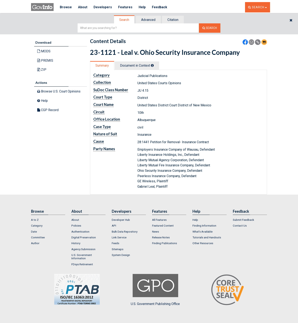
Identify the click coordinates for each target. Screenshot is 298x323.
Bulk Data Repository (124, 231)
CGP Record (48, 110)
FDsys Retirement (82, 264)
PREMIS (45, 60)
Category (36, 225)
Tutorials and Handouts (206, 237)
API (114, 225)
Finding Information (204, 225)
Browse (66, 7)
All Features (159, 219)
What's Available (202, 231)
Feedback (159, 7)
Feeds (115, 243)
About (82, 7)
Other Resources (202, 243)
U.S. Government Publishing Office (155, 290)
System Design (121, 255)
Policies (76, 225)
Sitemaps (117, 249)
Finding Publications (164, 243)
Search (124, 20)
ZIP (41, 70)
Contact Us (240, 225)
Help (142, 7)
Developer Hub (121, 219)
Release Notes (161, 237)
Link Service (119, 237)
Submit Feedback (243, 219)
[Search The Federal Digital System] (209, 28)
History (75, 243)
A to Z (35, 219)
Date (34, 231)
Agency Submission (83, 249)
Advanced (148, 20)
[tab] (124, 19)
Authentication (80, 231)
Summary (102, 65)
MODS (43, 51)
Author (35, 243)
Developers (103, 7)
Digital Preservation (83, 237)
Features (125, 7)
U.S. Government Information (81, 256)
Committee (38, 237)
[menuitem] (48, 219)
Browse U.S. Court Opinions (59, 91)
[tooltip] (152, 65)
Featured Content (163, 225)
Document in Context (137, 65)
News (155, 231)
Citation (172, 20)
